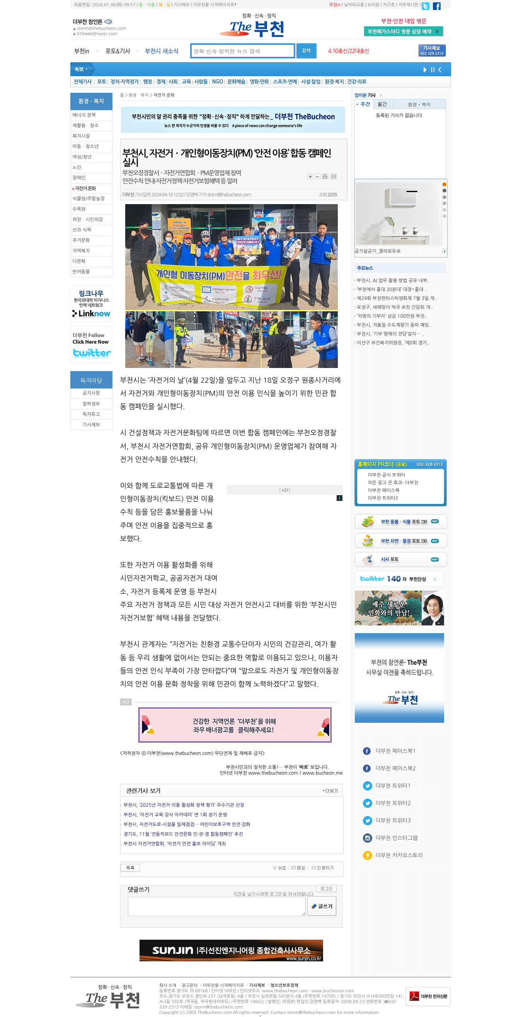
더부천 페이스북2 (396, 768)
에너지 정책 (84, 115)
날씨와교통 (354, 5)
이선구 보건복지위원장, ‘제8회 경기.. (393, 343)
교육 (186, 81)
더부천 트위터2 (393, 803)
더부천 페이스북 (384, 490)
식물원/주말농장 (89, 198)
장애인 (79, 177)
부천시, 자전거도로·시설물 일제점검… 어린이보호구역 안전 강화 (187, 824)
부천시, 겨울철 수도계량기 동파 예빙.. (394, 325)
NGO (217, 81)
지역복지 (81, 251)
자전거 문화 (85, 188)
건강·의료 (356, 81)
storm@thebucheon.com (229, 194)
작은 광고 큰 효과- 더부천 (393, 482)
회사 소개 (167, 985)
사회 (173, 81)
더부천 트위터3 (383, 498)
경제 (161, 81)
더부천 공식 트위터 (386, 475)
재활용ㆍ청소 (86, 125)
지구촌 (389, 5)
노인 (77, 167)
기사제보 (182, 5)
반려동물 (81, 271)
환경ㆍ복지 (419, 104)
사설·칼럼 (310, 81)
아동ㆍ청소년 (86, 146)
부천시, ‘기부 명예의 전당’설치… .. (390, 334)
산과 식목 (82, 230)
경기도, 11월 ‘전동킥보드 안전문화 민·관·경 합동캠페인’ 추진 (183, 834)
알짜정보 (91, 404)
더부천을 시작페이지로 (214, 4)
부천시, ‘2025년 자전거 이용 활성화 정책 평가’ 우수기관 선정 (184, 805)
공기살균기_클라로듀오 (378, 251)
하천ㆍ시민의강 (88, 219)
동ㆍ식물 (147, 5)
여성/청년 (82, 157)
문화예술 (236, 81)
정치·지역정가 (125, 81)
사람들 (201, 81)
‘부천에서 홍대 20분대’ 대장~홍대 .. (392, 289)
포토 (101, 81)
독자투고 (91, 414)
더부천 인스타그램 (397, 838)
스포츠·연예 (285, 81)
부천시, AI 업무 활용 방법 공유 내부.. (393, 280)
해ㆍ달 (164, 5)
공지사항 (91, 393)
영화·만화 (259, 81)
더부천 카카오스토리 (399, 855)
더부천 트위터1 (393, 786)
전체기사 (82, 81)
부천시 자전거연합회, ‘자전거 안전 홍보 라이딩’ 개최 (175, 844)
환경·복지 (334, 81)
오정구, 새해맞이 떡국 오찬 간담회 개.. (395, 307)
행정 (147, 81)
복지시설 (81, 136)
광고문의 (190, 985)
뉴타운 (374, 5)
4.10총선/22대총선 (348, 51)
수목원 (79, 209)
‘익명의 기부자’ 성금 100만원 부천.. (392, 316)
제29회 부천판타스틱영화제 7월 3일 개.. (397, 298)
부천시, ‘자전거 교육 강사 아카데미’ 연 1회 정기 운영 (175, 815)
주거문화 (81, 240)
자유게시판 (408, 5)
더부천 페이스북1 (396, 751)
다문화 (79, 261)
